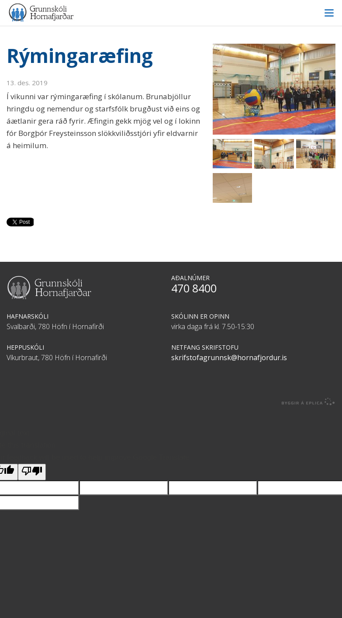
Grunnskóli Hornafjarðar (171, 12)
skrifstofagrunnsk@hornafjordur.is (229, 357)
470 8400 (194, 288)
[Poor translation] (32, 472)
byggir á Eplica (308, 401)
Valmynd (329, 13)
